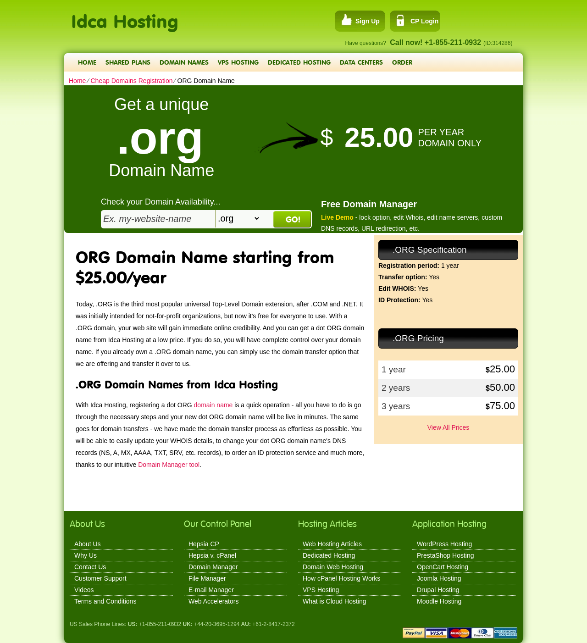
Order (402, 62)
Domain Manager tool (168, 464)
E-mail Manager (211, 589)
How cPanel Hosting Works (341, 578)
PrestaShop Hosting (445, 555)
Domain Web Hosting (333, 567)
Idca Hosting (124, 16)
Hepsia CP (203, 544)
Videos (84, 589)
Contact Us (90, 567)
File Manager (207, 578)
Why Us (85, 555)
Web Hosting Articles (332, 544)
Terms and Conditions (105, 601)
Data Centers (361, 62)
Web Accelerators (213, 601)
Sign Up (367, 21)
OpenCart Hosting (442, 567)
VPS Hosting (238, 62)
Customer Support (100, 578)
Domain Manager (213, 567)
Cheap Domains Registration (131, 80)
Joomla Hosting (439, 578)
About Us (87, 544)
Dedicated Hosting (299, 62)
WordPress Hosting (444, 544)
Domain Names (184, 62)
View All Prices (448, 427)
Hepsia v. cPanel (212, 555)
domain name (213, 405)
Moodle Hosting (439, 601)
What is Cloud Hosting (334, 601)
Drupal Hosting (438, 589)
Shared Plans (127, 62)
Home (87, 62)
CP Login (424, 21)
